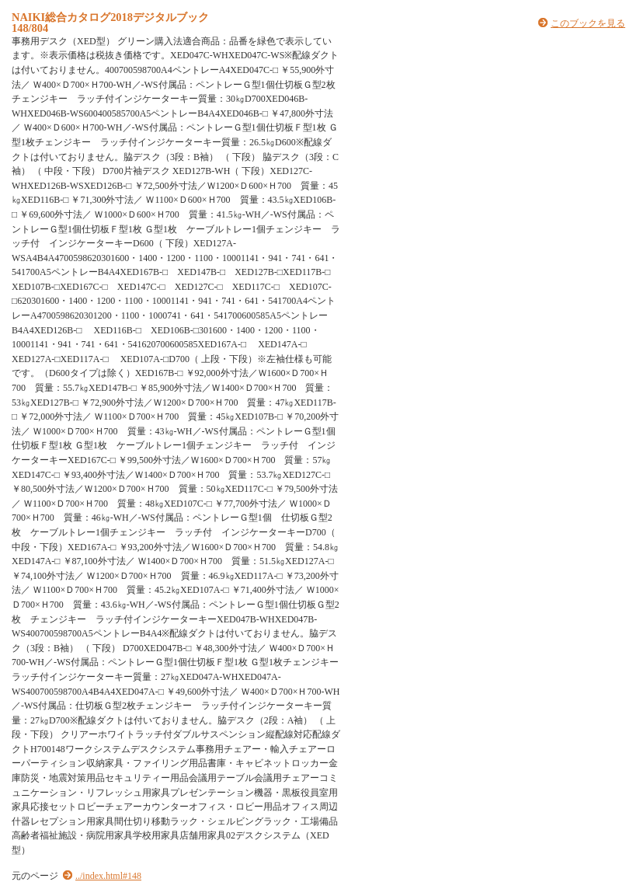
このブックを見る (588, 23)
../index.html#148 (108, 875)
